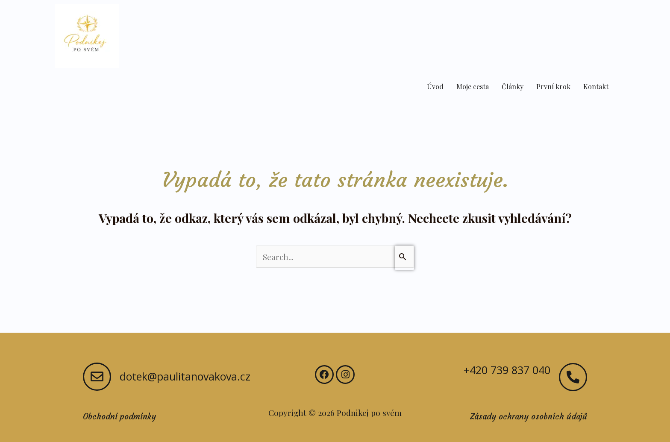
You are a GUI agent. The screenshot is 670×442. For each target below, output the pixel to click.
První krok (553, 86)
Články (512, 86)
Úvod (435, 86)
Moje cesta (472, 86)
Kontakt (595, 86)
